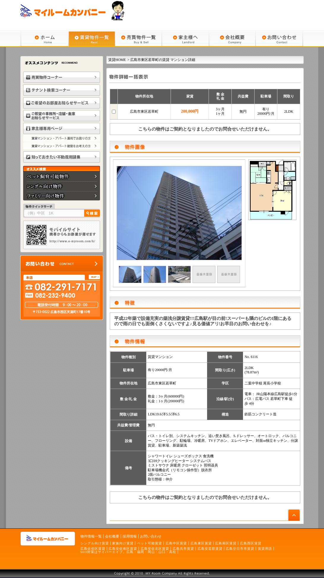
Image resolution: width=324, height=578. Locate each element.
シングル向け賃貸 (94, 543)
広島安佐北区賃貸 (155, 548)
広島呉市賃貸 (183, 548)
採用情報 (130, 536)
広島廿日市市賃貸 (240, 548)
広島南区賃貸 (225, 543)
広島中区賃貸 (176, 543)
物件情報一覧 (91, 536)
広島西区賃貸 (250, 543)
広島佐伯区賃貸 (92, 548)
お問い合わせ (150, 536)
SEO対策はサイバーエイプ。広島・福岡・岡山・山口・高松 (128, 552)
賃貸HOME (117, 60)
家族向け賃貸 (123, 543)
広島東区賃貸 (201, 543)
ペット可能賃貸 (149, 543)
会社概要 (112, 536)
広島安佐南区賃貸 (123, 548)
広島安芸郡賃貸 (210, 548)
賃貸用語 (265, 548)
